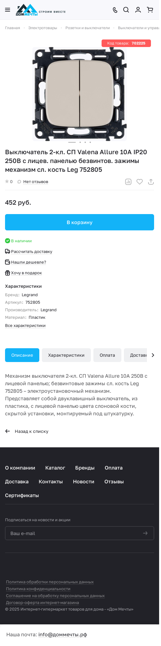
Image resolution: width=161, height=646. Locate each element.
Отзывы (114, 481)
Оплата (107, 355)
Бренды (85, 468)
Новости (83, 481)
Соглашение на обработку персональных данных (55, 595)
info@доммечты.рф (62, 634)
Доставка (140, 355)
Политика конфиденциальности (38, 588)
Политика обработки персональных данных (50, 581)
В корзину (79, 222)
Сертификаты (22, 495)
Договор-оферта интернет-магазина (42, 602)
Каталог (55, 468)
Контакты (51, 481)
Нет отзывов (33, 181)
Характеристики (66, 355)
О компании (20, 468)
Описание (22, 355)
